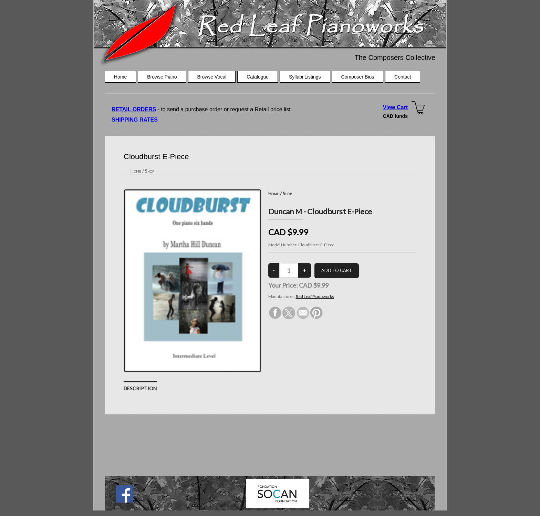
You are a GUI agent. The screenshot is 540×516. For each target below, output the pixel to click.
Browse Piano (162, 77)
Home (120, 77)
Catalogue (258, 77)
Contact (402, 77)
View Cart (395, 107)
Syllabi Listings (305, 77)
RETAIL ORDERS (134, 109)
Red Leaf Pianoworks (315, 296)
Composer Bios (357, 77)
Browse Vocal (212, 77)
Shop (149, 171)
